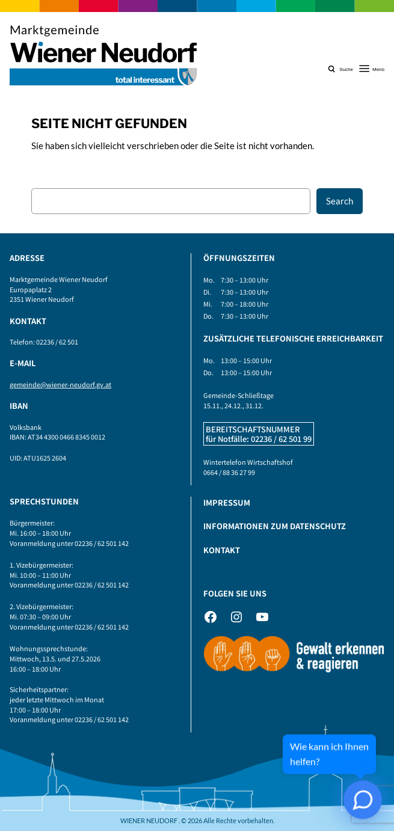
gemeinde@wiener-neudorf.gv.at (60, 384)
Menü (378, 69)
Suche (346, 69)
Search (339, 200)
